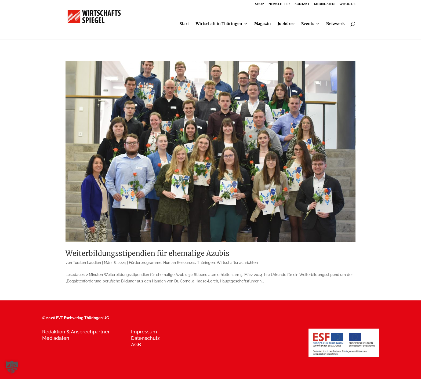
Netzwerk (335, 24)
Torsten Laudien (87, 262)
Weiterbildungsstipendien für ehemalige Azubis (147, 253)
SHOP (259, 4)
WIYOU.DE (347, 4)
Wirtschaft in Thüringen (219, 24)
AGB (136, 344)
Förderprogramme (145, 262)
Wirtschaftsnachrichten (237, 262)
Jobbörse (286, 24)
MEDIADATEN (324, 4)
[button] (12, 367)
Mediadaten (55, 338)
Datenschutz (145, 338)
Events (307, 24)
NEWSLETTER (279, 4)
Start (184, 24)
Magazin (262, 24)
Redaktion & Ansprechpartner (76, 331)
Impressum (144, 331)
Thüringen (206, 262)
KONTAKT (302, 4)
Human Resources (179, 262)
